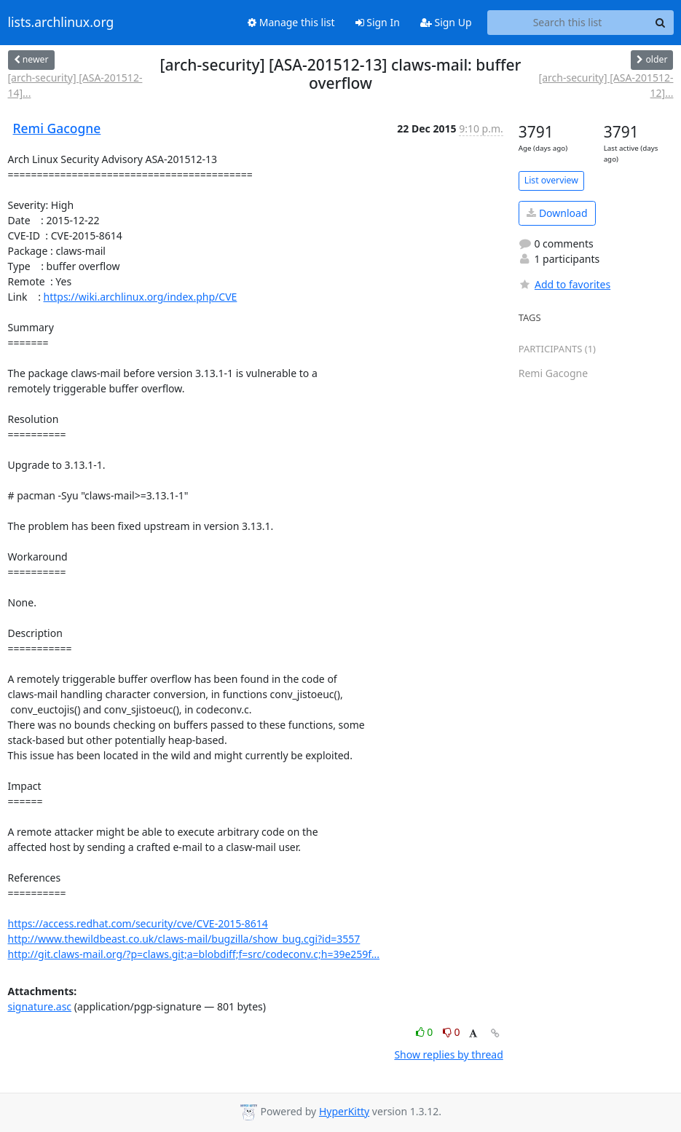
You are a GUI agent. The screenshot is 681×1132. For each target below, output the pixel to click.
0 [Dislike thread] (451, 1032)
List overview (551, 180)
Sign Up (446, 22)
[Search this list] (567, 22)
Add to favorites (564, 284)
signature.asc (40, 1006)
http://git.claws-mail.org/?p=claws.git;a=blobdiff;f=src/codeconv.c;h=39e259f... (194, 954)
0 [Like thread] (426, 1032)
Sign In (377, 22)
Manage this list (291, 22)
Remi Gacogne (57, 128)
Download (557, 213)
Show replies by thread (448, 1054)
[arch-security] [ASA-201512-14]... (75, 85)
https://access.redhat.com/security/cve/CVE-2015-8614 (138, 923)
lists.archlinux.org (61, 22)
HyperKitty (344, 1111)
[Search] (660, 22)
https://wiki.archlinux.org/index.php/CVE (140, 297)
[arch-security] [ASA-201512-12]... (606, 85)
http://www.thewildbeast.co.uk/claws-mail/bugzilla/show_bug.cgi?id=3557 (184, 939)
